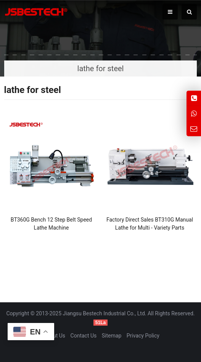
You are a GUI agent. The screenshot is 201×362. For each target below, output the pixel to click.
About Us (54, 336)
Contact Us (84, 336)
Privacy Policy (143, 336)
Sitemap (111, 336)
